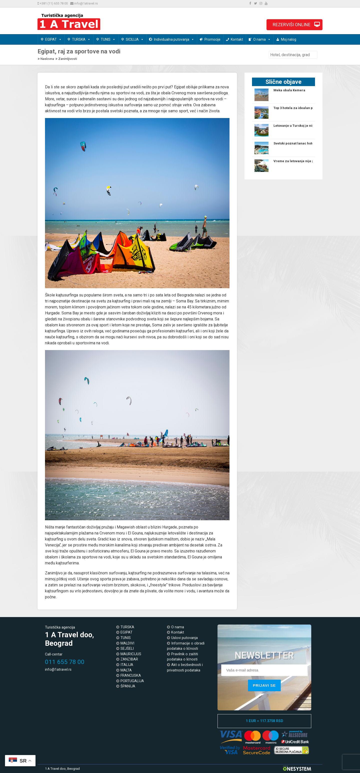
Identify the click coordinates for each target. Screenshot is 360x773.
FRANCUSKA (130, 675)
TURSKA (81, 39)
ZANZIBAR (129, 659)
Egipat (179, 87)
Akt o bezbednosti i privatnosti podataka (185, 667)
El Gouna (135, 533)
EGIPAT (53, 39)
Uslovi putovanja (184, 638)
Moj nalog (288, 39)
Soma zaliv (161, 325)
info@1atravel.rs (86, 3)
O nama (262, 39)
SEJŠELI (127, 648)
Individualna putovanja (174, 39)
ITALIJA (126, 665)
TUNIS (108, 39)
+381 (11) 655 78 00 (53, 3)
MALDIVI (127, 643)
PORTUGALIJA (132, 681)
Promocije (212, 39)
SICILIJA (135, 39)
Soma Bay (184, 301)
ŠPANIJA (127, 686)
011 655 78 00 (64, 661)
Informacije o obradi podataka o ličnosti (185, 646)
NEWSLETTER (264, 657)
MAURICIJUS (130, 654)
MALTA (126, 670)
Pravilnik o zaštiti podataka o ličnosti (182, 657)
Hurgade (52, 313)
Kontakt (237, 39)
